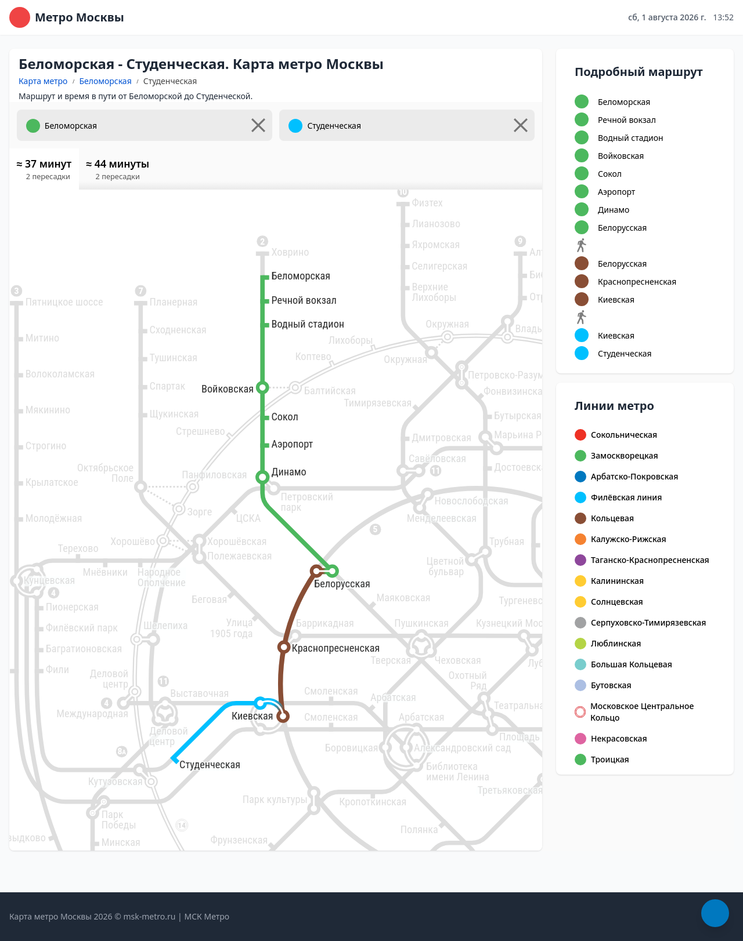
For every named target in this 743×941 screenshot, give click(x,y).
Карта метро (43, 80)
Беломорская (105, 80)
